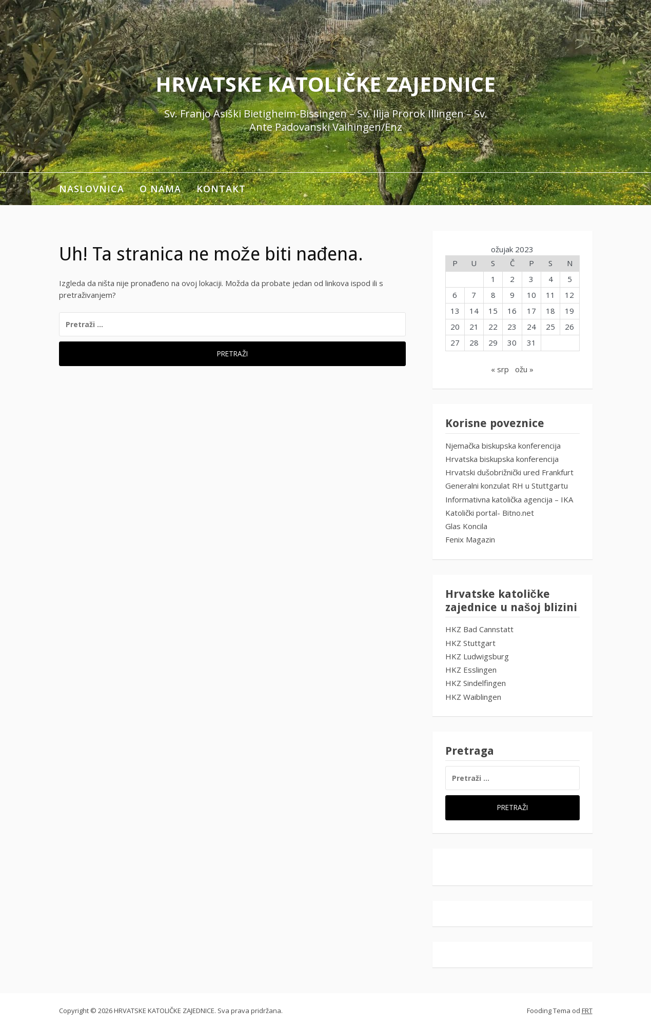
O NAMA (160, 189)
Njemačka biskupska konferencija (503, 445)
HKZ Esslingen (471, 669)
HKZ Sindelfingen (475, 683)
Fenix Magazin (470, 539)
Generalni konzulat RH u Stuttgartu (506, 485)
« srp (500, 369)
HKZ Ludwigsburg (477, 656)
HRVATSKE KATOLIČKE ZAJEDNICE (325, 84)
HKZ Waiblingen (473, 697)
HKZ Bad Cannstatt (479, 629)
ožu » (524, 369)
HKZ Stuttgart (470, 643)
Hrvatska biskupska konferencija (502, 459)
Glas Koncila (466, 526)
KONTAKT (221, 189)
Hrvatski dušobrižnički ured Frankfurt (509, 472)
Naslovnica (91, 189)
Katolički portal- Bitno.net (489, 513)
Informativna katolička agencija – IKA (509, 499)
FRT (587, 1010)
